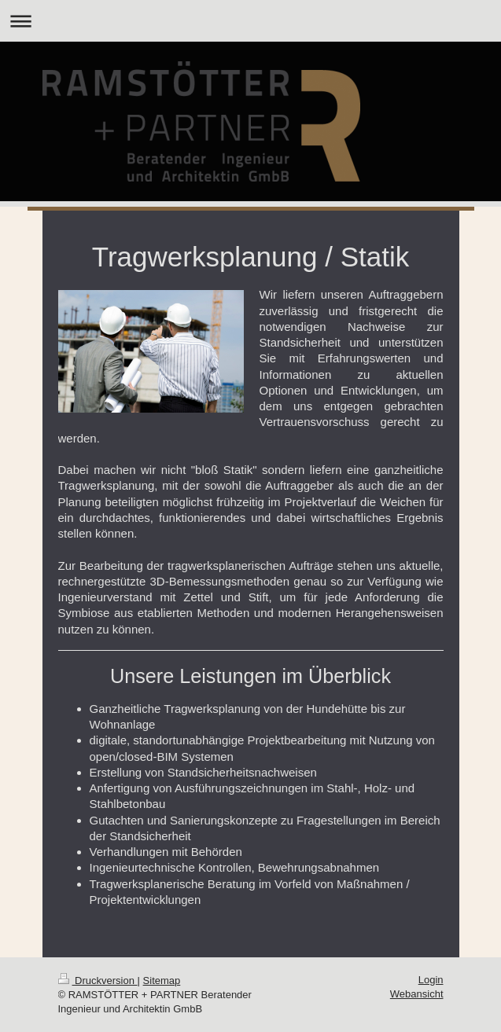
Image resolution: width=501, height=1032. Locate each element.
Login (431, 980)
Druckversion (98, 980)
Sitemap (162, 980)
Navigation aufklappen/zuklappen (250, 21)
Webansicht (417, 994)
